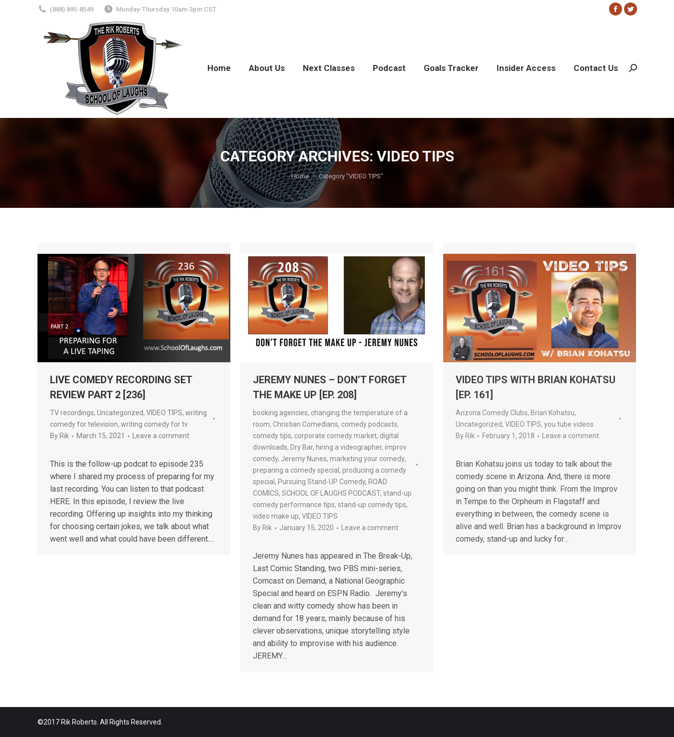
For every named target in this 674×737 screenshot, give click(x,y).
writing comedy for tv (154, 424)
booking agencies (280, 413)
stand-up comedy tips (372, 505)
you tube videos (569, 424)
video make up (276, 516)
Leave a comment (160, 436)
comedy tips (272, 436)
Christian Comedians (305, 424)
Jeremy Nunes (304, 459)
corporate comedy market (335, 436)
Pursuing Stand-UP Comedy (321, 482)
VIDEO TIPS (164, 413)
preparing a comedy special (296, 470)
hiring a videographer (349, 447)
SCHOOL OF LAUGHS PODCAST (331, 493)
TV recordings (72, 413)
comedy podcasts (369, 424)
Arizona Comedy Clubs (492, 413)
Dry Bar (301, 447)
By (59, 436)
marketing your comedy (367, 459)
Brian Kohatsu (553, 413)
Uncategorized (120, 413)
